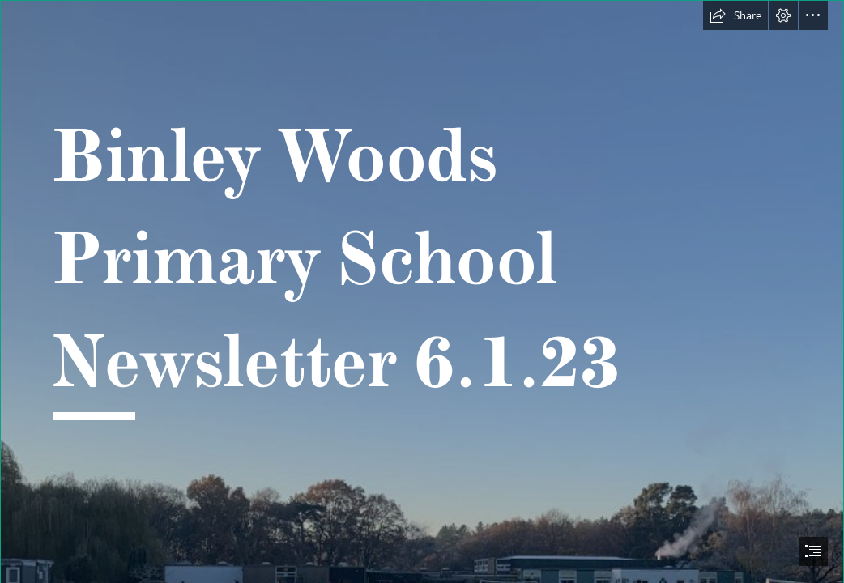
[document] (422, 291)
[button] (735, 15)
